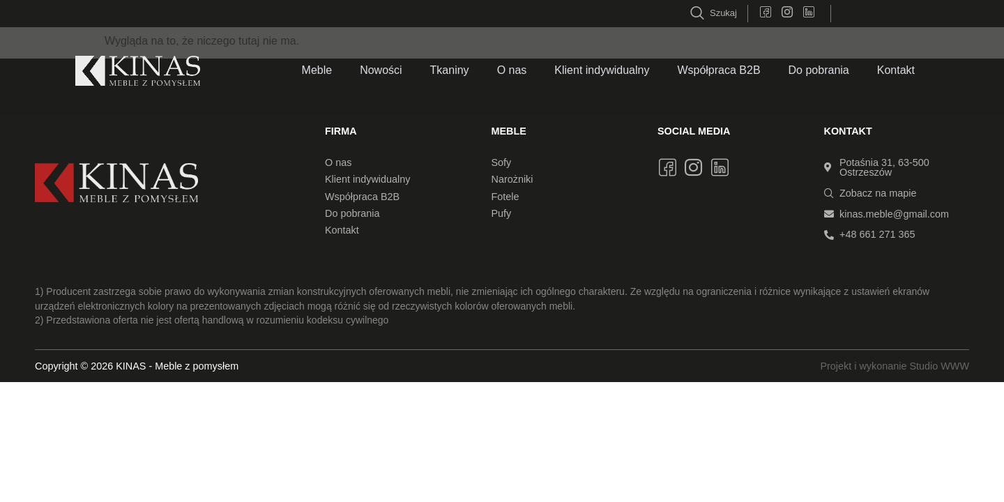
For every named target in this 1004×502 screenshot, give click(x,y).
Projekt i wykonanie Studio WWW (894, 366)
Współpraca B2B (718, 70)
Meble (317, 70)
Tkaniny (449, 70)
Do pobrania (819, 70)
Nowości (381, 70)
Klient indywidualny (601, 70)
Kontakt (896, 70)
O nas (512, 70)
